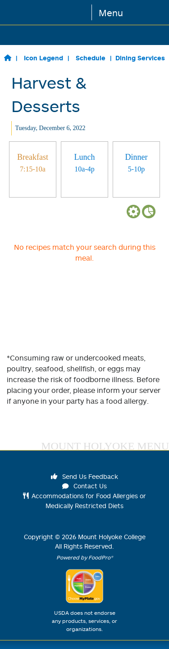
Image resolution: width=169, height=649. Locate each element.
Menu (111, 12)
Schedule (90, 58)
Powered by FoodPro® (84, 557)
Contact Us (84, 486)
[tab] (32, 169)
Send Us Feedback (85, 476)
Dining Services (140, 58)
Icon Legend (43, 58)
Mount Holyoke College (112, 537)
